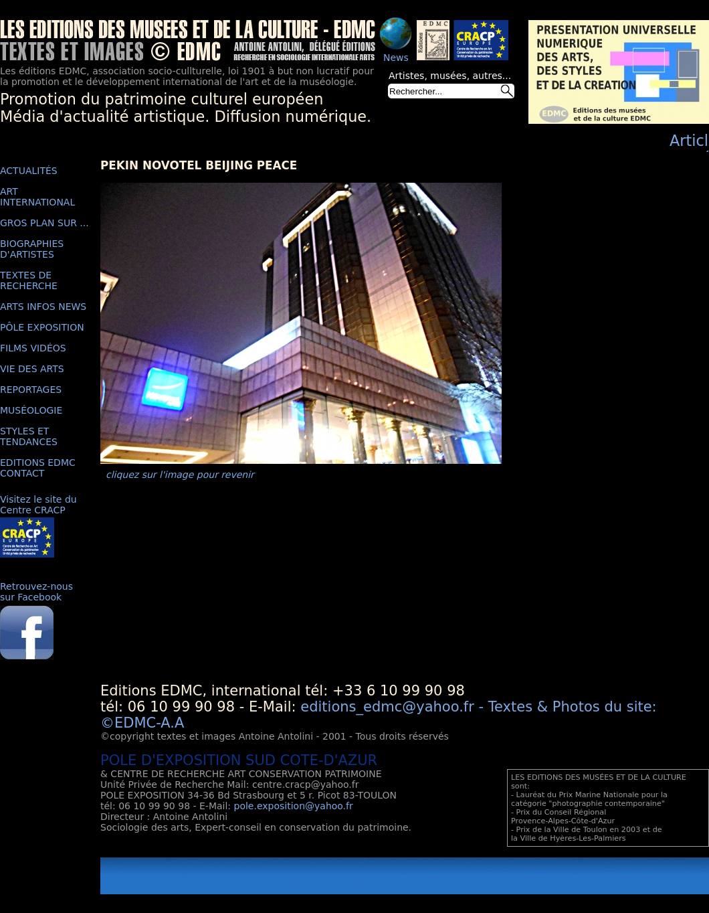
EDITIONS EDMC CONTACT (38, 468)
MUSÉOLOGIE (31, 410)
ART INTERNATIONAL (37, 197)
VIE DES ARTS (32, 368)
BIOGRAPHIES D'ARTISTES (32, 249)
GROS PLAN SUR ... (44, 223)
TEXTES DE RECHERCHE (29, 280)
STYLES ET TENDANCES (29, 436)
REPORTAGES (31, 389)
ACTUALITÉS (29, 170)
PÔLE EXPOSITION (42, 327)
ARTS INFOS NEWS (43, 306)
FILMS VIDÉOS (33, 348)
